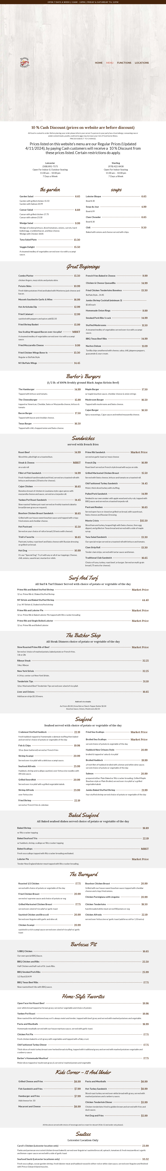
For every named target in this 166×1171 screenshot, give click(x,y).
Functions (124, 62)
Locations (142, 62)
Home (98, 62)
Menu (109, 62)
